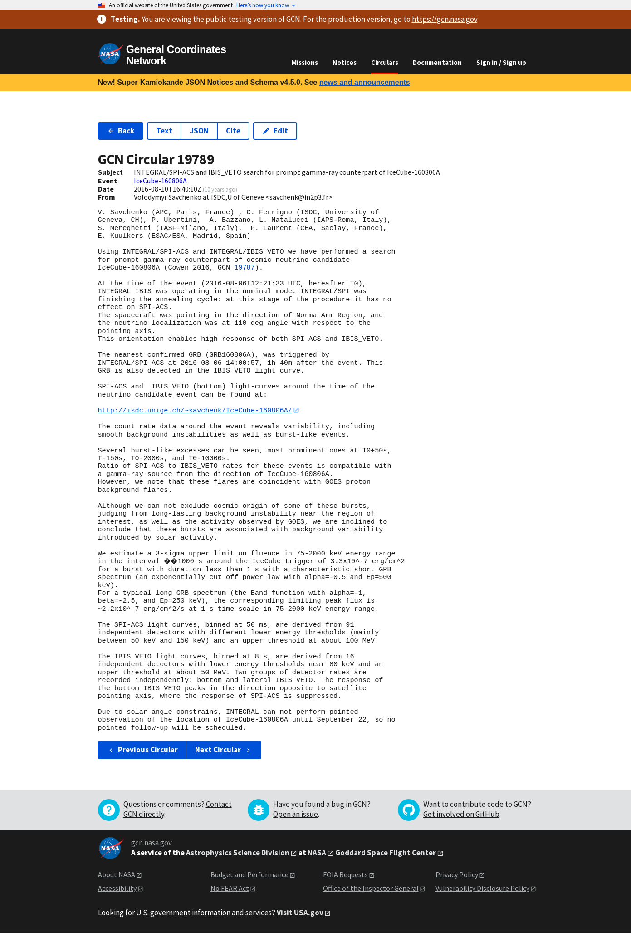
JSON (199, 131)
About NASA (116, 874)
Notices (345, 62)
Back (121, 131)
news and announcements (364, 82)
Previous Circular (142, 750)
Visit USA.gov (300, 913)
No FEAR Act (229, 888)
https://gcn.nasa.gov (444, 19)
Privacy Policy (456, 874)
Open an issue (295, 814)
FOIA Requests (345, 874)
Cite (233, 131)
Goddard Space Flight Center (385, 853)
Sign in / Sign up (501, 62)
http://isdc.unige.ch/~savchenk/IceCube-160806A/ (195, 410)
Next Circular (223, 750)
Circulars (384, 62)
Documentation (437, 62)
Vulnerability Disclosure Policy (482, 888)
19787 (244, 267)
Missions (305, 62)
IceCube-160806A (160, 180)
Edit (275, 131)
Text (164, 131)
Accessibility (117, 888)
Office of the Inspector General (371, 888)
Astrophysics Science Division (237, 853)
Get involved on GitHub (461, 814)
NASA (317, 853)
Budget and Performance (249, 874)
